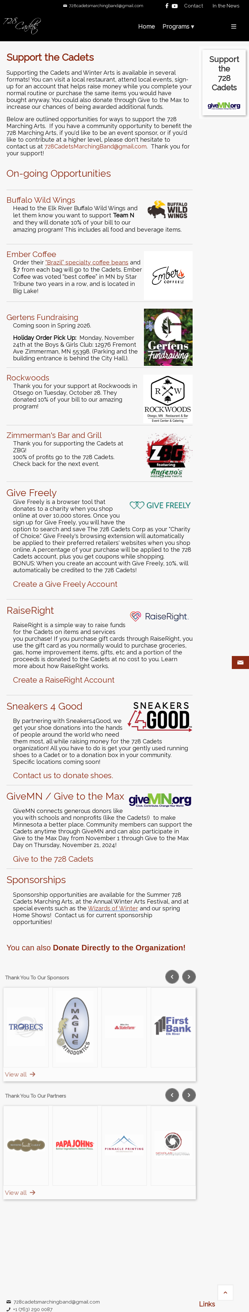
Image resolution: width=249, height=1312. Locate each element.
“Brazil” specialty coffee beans (86, 262)
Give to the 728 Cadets (53, 859)
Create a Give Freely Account (65, 584)
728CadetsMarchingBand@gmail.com (95, 146)
